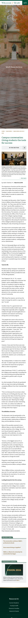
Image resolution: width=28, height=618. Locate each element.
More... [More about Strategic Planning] (18, 580)
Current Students (14, 603)
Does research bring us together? (12, 547)
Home (3, 131)
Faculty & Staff (14, 605)
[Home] (11, 3)
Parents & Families (14, 608)
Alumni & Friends (14, 611)
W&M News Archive (14, 67)
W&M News (9, 131)
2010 (3, 133)
